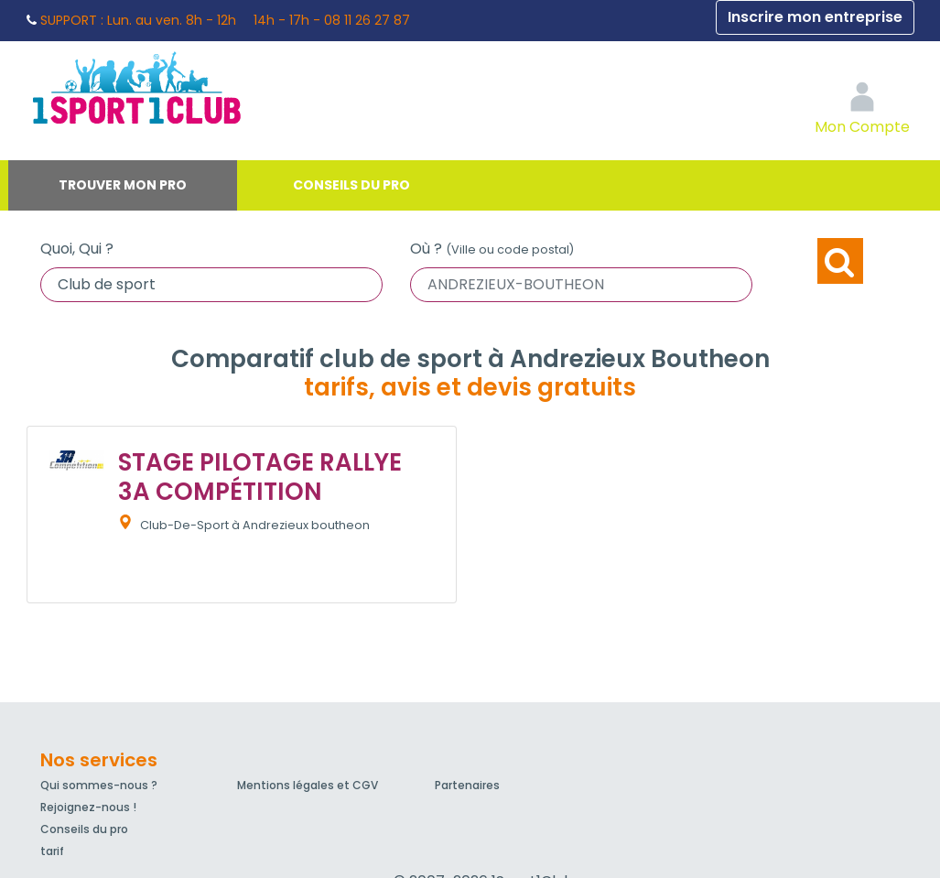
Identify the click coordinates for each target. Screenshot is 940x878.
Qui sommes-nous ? (98, 785)
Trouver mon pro (123, 185)
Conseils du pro (351, 185)
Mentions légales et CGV (307, 785)
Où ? (492, 248)
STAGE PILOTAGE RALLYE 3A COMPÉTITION (260, 476)
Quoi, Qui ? (76, 248)
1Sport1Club (196, 87)
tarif (52, 851)
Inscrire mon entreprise (815, 16)
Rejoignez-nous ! (88, 807)
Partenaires (467, 785)
